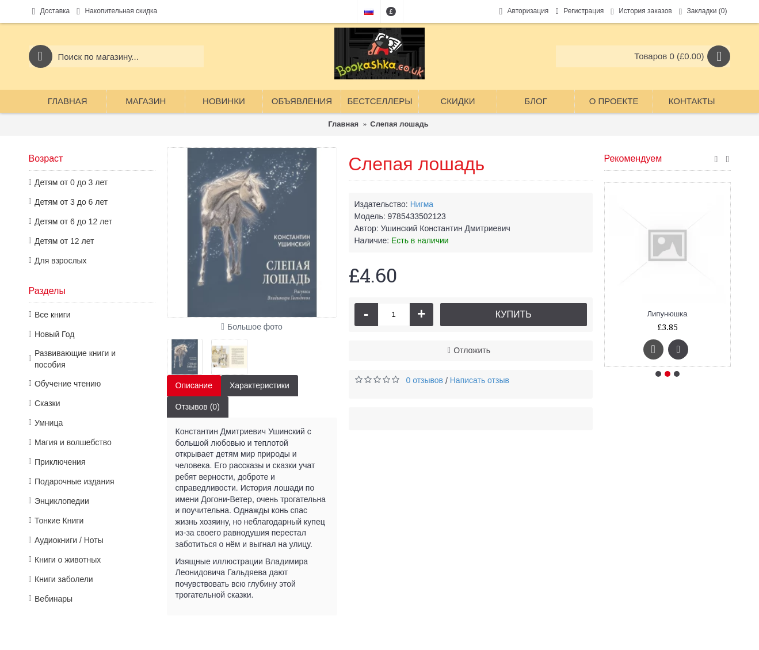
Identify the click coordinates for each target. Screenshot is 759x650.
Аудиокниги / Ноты (69, 540)
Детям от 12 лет (64, 241)
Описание (194, 385)
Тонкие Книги (59, 520)
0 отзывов (425, 380)
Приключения (60, 462)
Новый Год (54, 334)
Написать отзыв (479, 380)
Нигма (421, 204)
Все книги (53, 314)
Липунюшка (667, 313)
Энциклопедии (62, 501)
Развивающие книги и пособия (75, 359)
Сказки (47, 403)
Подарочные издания (75, 481)
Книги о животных (68, 559)
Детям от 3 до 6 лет (71, 202)
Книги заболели (64, 579)
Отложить (471, 350)
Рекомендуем (633, 158)
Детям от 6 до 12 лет (73, 221)
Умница (49, 422)
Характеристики (259, 385)
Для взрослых (61, 260)
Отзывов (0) (198, 406)
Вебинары (54, 598)
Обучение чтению (68, 383)
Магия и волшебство (73, 442)
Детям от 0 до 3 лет (71, 182)
